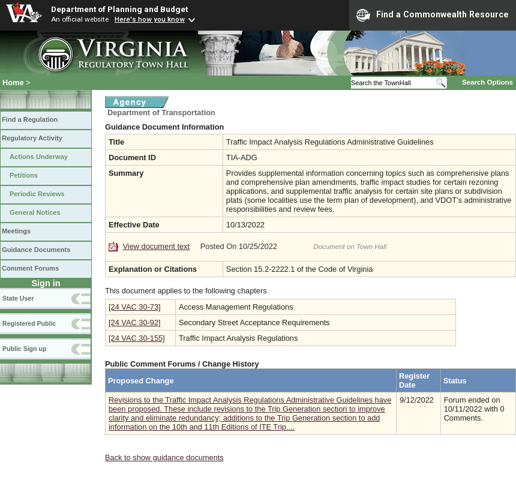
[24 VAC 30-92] (135, 322)
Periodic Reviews (37, 193)
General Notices (35, 212)
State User (18, 298)
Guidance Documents (36, 249)
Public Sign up (24, 348)
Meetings (16, 231)
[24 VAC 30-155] (137, 338)
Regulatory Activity (32, 138)
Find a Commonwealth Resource (432, 15)
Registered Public (29, 323)
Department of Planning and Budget (119, 9)
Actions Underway (39, 156)
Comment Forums (30, 268)
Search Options (487, 82)
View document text (156, 246)
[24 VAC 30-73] (135, 306)
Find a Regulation (30, 119)
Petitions (24, 175)
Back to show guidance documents (164, 457)
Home (13, 82)
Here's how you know (150, 19)
